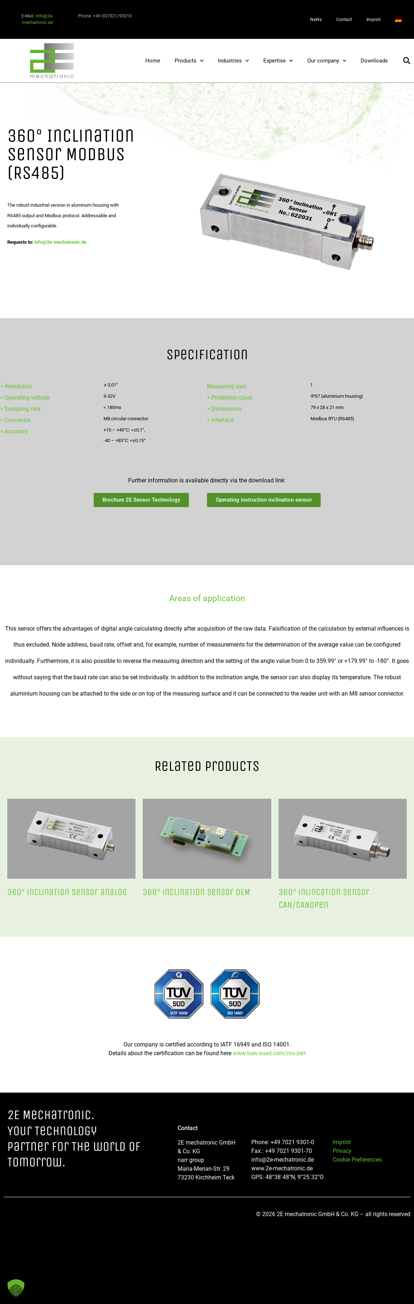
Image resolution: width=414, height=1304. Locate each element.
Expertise (278, 60)
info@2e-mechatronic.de (60, 242)
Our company (326, 60)
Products (189, 60)
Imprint (373, 19)
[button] (406, 60)
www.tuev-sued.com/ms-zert (269, 1053)
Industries (233, 60)
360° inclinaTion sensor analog (67, 892)
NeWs (316, 19)
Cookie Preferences (357, 1159)
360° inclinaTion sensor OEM (196, 892)
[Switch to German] (398, 19)
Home (152, 60)
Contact (344, 19)
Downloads (374, 60)
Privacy (342, 1150)
